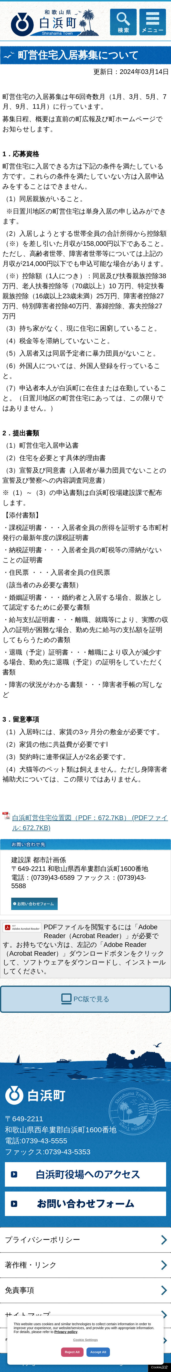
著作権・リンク (31, 1265)
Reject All (72, 1352)
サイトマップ (27, 1315)
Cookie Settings (85, 1340)
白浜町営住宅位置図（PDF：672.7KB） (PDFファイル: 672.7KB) (90, 823)
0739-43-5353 (67, 1152)
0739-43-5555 (44, 1141)
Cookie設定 (159, 1367)
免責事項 (19, 1290)
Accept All (98, 1352)
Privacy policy (65, 1332)
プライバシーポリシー (42, 1240)
